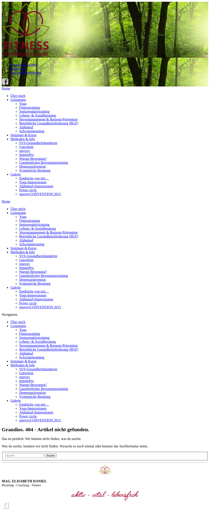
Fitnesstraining (29, 107)
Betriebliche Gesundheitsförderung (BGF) (48, 123)
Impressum (18, 69)
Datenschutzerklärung (25, 72)
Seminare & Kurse (23, 135)
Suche (50, 455)
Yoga (22, 103)
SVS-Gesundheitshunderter (38, 143)
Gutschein (26, 147)
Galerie (15, 174)
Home (6, 88)
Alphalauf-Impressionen (36, 186)
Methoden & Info (22, 139)
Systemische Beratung (34, 170)
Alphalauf (26, 127)
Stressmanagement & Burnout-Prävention (48, 119)
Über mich (17, 96)
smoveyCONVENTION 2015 (40, 194)
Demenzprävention (32, 166)
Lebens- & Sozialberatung (37, 115)
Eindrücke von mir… (34, 178)
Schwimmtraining (31, 131)
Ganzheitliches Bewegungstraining (43, 162)
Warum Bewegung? (33, 158)
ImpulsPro (26, 155)
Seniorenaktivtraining (34, 111)
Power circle (28, 190)
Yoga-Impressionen (32, 182)
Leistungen (18, 100)
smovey (24, 151)
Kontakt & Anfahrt (23, 65)
